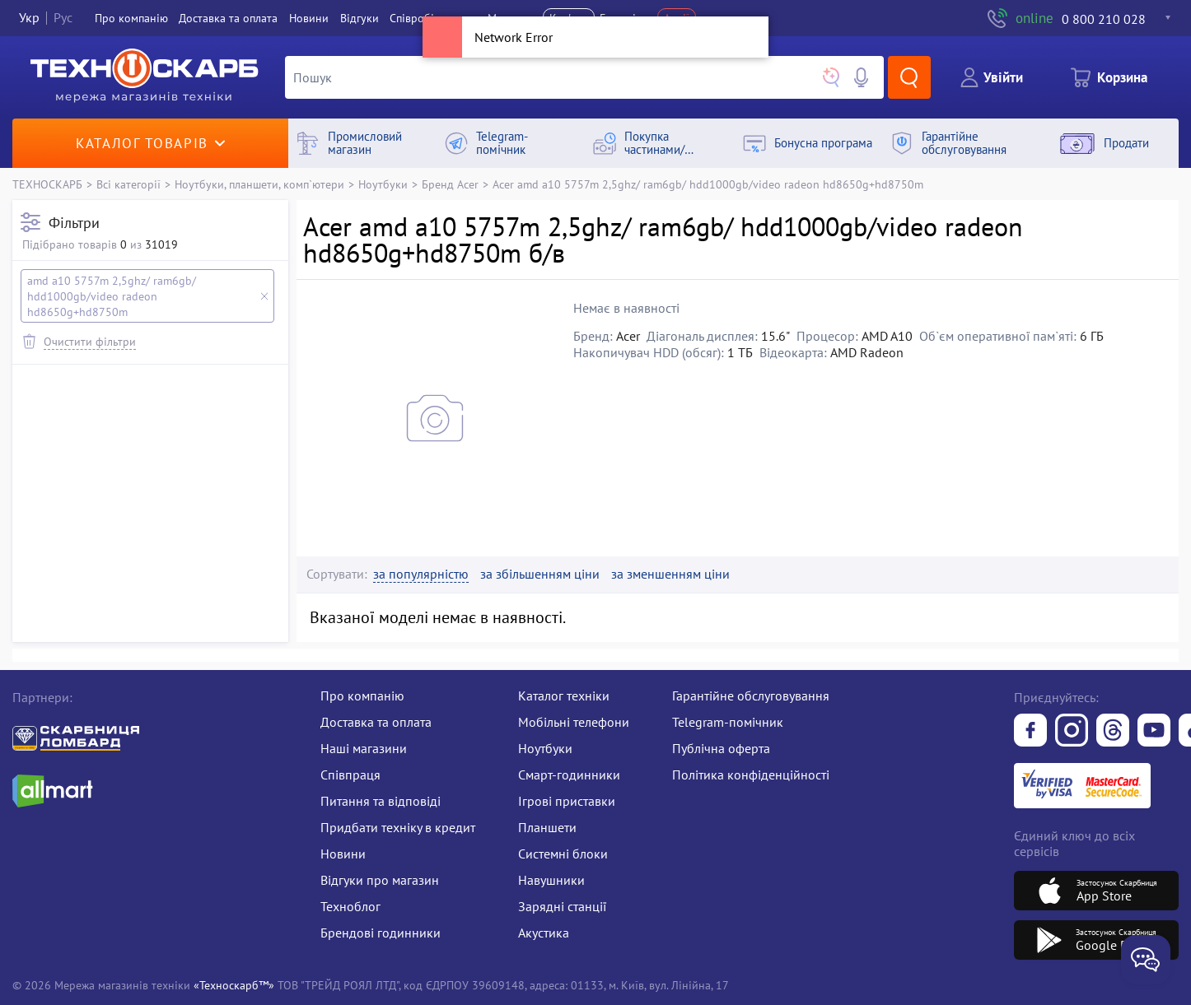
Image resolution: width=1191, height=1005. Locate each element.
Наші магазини (363, 748)
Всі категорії (128, 184)
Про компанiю (131, 18)
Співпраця (350, 774)
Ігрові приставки (566, 801)
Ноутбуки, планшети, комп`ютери (259, 184)
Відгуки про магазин (379, 880)
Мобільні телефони (573, 722)
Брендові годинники (380, 932)
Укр (29, 18)
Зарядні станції (562, 906)
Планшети (547, 827)
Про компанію (362, 695)
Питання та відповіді (380, 801)
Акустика (543, 932)
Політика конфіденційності (750, 774)
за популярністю (421, 574)
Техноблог (350, 906)
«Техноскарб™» (234, 985)
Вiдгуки (359, 18)
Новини (309, 18)
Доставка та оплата (228, 18)
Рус (63, 18)
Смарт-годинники (569, 774)
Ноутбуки (383, 184)
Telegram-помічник (727, 722)
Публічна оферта (721, 748)
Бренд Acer (450, 184)
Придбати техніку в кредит (397, 827)
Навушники (551, 880)
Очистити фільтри (90, 341)
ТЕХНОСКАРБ (47, 184)
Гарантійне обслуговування (750, 695)
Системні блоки (563, 853)
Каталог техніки (564, 695)
